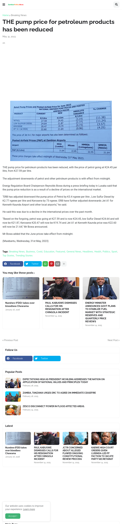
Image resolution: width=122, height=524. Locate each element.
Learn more (29, 509)
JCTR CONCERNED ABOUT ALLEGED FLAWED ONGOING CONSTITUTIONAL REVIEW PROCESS (73, 453)
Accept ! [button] (12, 516)
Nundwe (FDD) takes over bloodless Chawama (20, 304)
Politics (106, 251)
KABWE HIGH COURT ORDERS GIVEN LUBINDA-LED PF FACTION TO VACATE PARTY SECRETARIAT (102, 453)
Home (6, 15)
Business (30, 251)
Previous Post (11, 340)
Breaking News (19, 15)
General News (74, 251)
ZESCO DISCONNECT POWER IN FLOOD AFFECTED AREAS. (54, 406)
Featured (60, 251)
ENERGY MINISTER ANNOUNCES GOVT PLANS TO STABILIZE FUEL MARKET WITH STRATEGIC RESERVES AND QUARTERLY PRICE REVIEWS (100, 312)
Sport (114, 251)
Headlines (88, 251)
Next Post (113, 340)
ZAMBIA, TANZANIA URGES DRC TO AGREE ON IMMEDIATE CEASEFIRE (59, 393)
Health (97, 251)
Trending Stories (24, 255)
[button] (4, 4)
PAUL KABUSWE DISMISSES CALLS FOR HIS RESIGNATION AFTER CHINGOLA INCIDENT (61, 307)
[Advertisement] (61, 67)
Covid (39, 251)
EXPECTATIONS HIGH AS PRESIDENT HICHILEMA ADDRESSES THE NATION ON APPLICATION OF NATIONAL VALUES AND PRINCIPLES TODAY (64, 380)
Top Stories (8, 255)
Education (49, 251)
